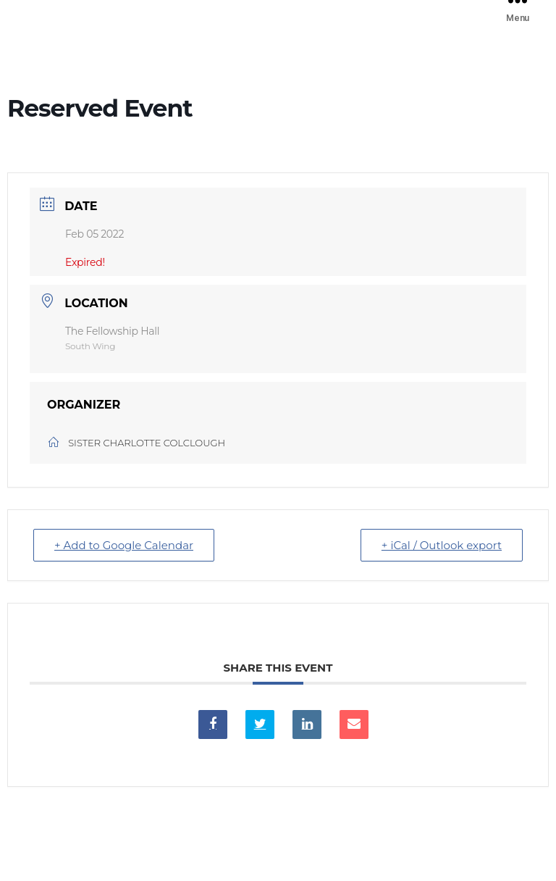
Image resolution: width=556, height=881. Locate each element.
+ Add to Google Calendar (123, 545)
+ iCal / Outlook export (442, 545)
